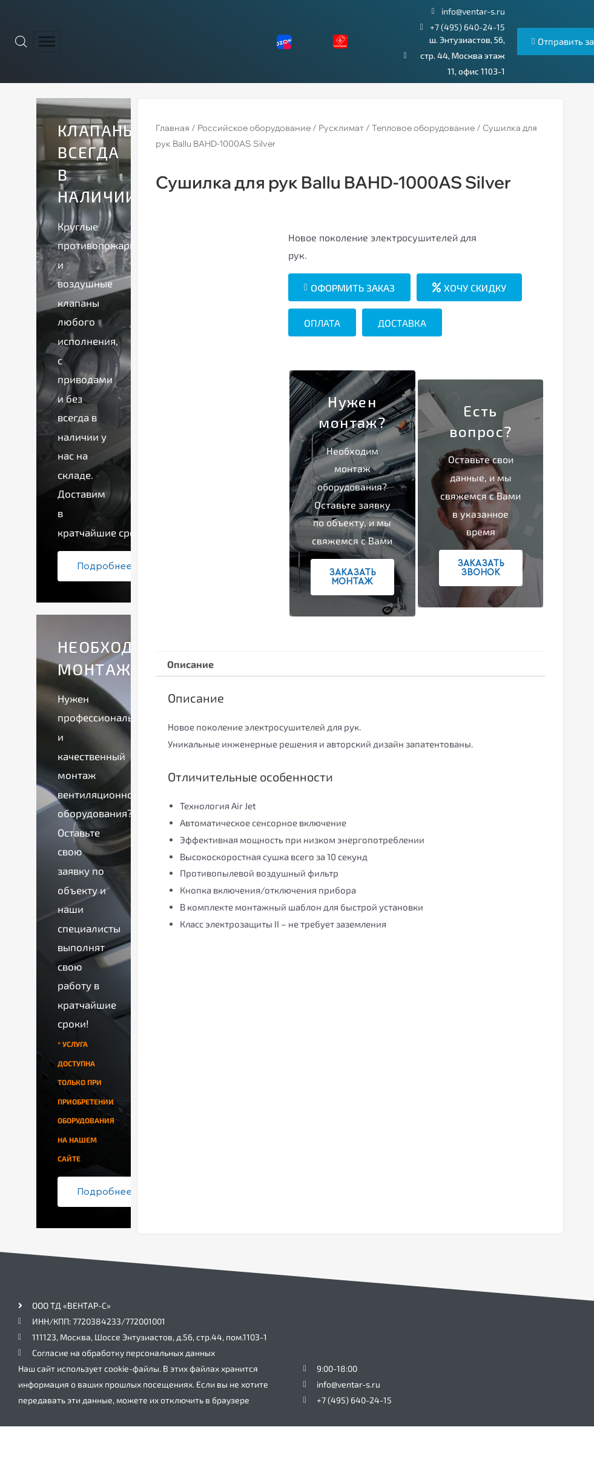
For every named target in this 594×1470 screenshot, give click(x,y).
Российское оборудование (254, 127)
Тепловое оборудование (423, 127)
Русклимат (341, 127)
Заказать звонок (480, 568)
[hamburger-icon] (47, 41)
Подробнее (104, 566)
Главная (173, 127)
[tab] (190, 664)
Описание (190, 664)
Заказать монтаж (352, 577)
